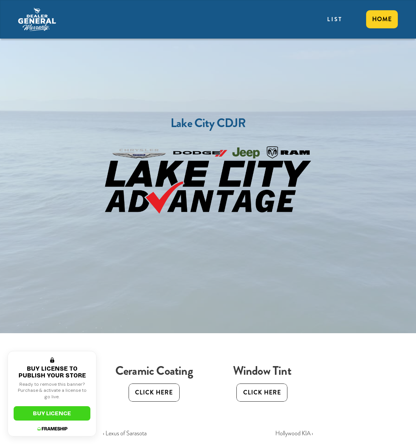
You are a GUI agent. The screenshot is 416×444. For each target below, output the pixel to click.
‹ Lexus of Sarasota (125, 433)
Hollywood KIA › (294, 433)
